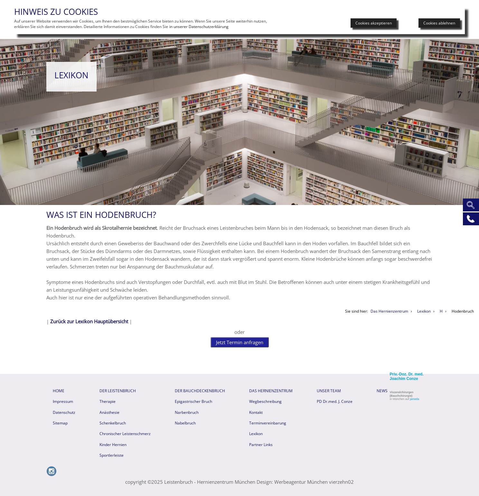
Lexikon (256, 433)
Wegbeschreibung (265, 401)
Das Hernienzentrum (271, 390)
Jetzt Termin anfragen (239, 342)
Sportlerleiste (111, 454)
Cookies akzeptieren (373, 23)
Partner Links (261, 444)
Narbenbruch (187, 411)
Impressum (63, 401)
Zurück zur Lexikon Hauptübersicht (89, 321)
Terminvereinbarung (267, 422)
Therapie (107, 401)
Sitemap (60, 422)
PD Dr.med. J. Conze (334, 401)
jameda (414, 398)
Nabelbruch (185, 422)
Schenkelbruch (112, 422)
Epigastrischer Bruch (193, 401)
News (382, 390)
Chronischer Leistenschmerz (125, 433)
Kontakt (256, 411)
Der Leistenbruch (117, 390)
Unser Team (329, 390)
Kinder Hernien (113, 444)
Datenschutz (64, 411)
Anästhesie (109, 411)
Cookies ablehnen (439, 23)
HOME (58, 390)
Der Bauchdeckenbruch (200, 390)
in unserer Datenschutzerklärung (199, 26)
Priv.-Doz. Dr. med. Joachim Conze (407, 375)
